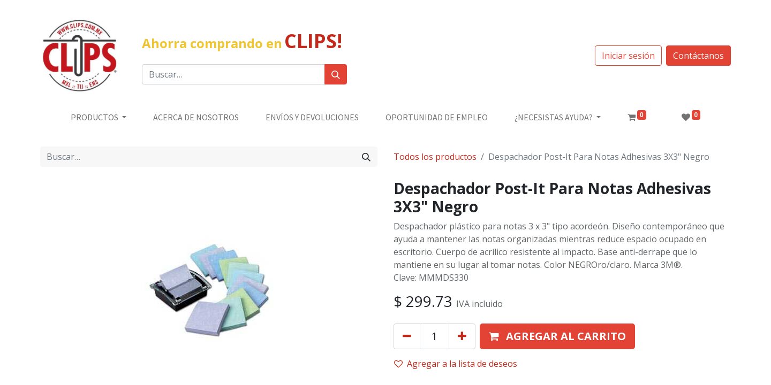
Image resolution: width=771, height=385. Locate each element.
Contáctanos (698, 55)
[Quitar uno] (407, 336)
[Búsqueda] (335, 74)
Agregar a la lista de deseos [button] (455, 363)
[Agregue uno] (462, 336)
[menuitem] (196, 117)
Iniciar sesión (628, 55)
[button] (557, 336)
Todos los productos (435, 157)
